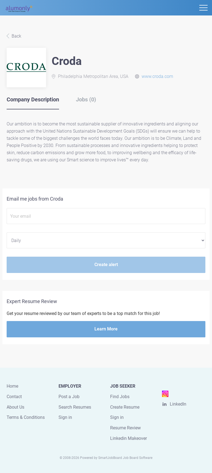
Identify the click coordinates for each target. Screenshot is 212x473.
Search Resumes (75, 407)
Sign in (65, 417)
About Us (15, 407)
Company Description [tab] (33, 99)
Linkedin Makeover (128, 438)
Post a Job (69, 396)
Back (15, 36)
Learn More (106, 329)
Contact (14, 396)
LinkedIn (178, 404)
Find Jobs (119, 396)
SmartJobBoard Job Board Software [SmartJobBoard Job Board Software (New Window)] (125, 458)
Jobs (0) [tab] (86, 99)
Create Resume (124, 407)
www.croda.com (157, 76)
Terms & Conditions (26, 417)
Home (12, 386)
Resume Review (125, 427)
